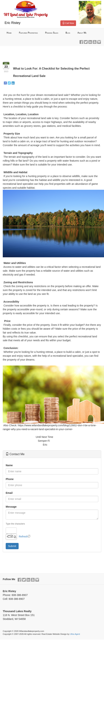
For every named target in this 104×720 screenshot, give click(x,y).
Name (9, 465)
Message (11, 506)
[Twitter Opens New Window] (86, 41)
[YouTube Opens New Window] (94, 41)
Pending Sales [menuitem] (51, 32)
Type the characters (15, 524)
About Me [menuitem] (82, 32)
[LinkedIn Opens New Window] (90, 41)
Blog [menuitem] (68, 32)
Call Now (68, 23)
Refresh (23, 536)
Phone (10, 479)
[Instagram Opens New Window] (99, 41)
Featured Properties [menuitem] (28, 32)
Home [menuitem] (9, 32)
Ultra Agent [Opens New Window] (75, 634)
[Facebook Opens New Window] (81, 41)
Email (9, 492)
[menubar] (52, 33)
